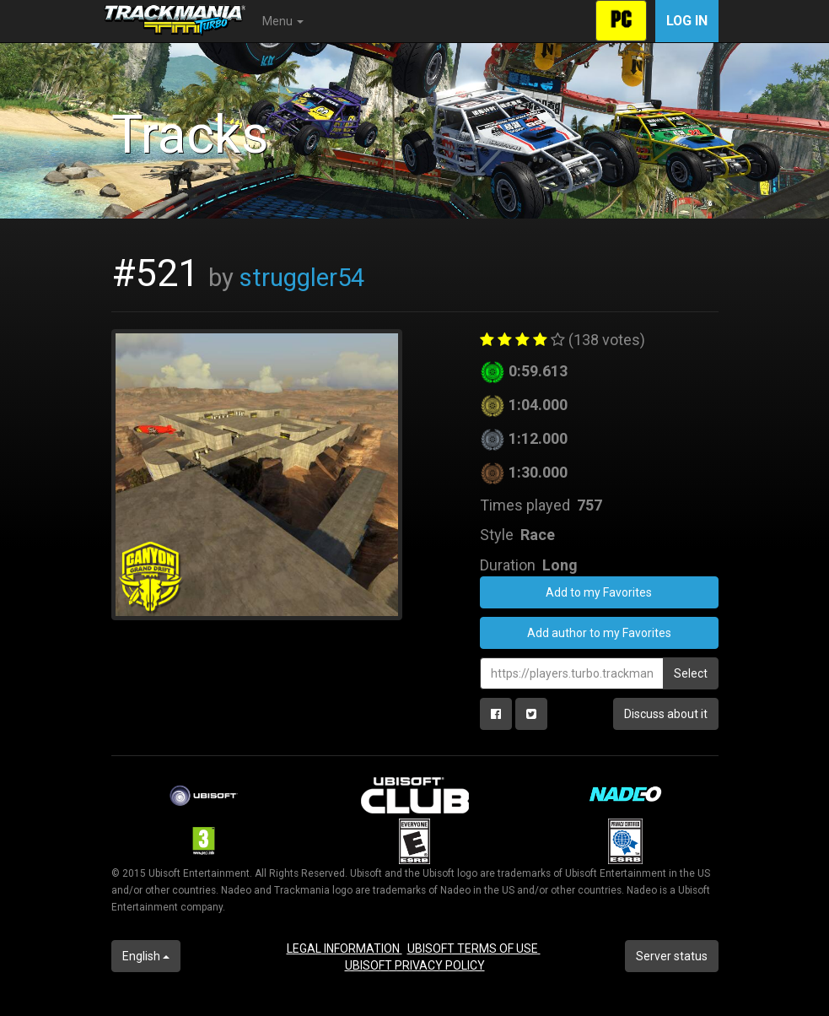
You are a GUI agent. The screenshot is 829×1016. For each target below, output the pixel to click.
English (146, 956)
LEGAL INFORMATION (344, 948)
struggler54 (302, 277)
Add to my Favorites (599, 592)
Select (691, 673)
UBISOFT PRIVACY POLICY (415, 965)
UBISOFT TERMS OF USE (474, 948)
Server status (672, 956)
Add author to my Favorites (599, 633)
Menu (283, 21)
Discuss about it (666, 714)
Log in (687, 21)
